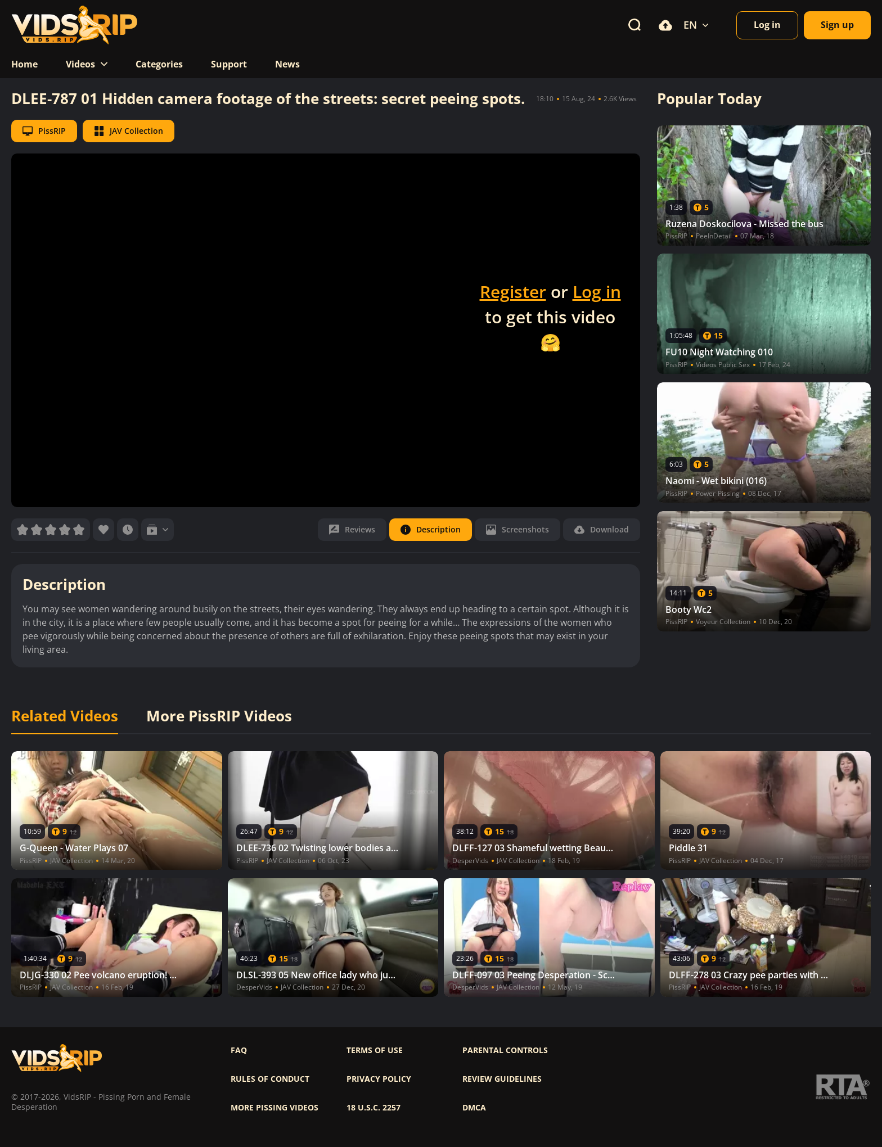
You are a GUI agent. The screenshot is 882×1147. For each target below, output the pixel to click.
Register (513, 291)
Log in (597, 291)
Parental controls (505, 1050)
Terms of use (374, 1050)
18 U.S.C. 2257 (373, 1108)
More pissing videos (274, 1108)
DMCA (474, 1108)
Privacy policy (378, 1079)
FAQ (239, 1050)
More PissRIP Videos (219, 716)
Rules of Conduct (270, 1079)
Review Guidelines (502, 1079)
